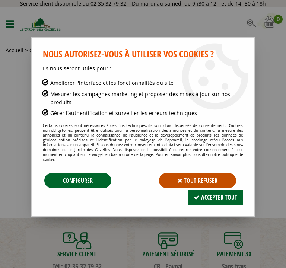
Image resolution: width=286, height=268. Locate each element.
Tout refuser (197, 180)
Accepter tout (215, 197)
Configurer (78, 180)
